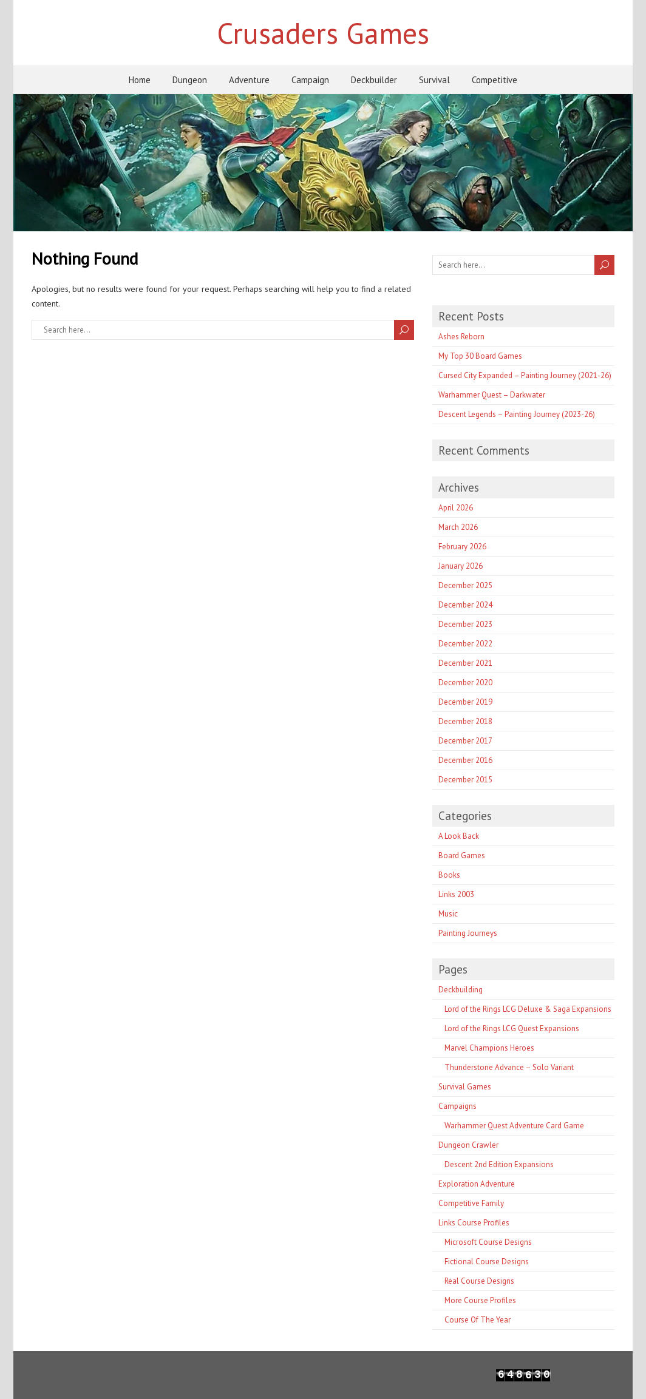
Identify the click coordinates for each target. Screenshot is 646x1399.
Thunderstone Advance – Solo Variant (509, 1067)
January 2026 (460, 566)
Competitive (494, 80)
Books (449, 875)
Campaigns (457, 1106)
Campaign (310, 80)
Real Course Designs (479, 1281)
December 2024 (465, 605)
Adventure (249, 80)
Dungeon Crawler (468, 1145)
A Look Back (458, 836)
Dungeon (189, 80)
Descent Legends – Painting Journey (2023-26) (516, 414)
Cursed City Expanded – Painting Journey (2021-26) (524, 375)
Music (448, 914)
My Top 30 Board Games (480, 356)
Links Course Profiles (473, 1223)
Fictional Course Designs (486, 1261)
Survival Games (464, 1087)
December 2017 (465, 741)
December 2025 (465, 585)
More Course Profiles (480, 1300)
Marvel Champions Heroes (489, 1048)
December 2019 (465, 702)
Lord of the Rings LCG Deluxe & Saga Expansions (527, 1009)
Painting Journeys (467, 933)
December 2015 (465, 779)
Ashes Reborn (461, 336)
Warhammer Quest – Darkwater (491, 395)
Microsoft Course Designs (488, 1242)
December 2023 (465, 624)
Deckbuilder (374, 80)
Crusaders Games (323, 33)
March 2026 (458, 527)
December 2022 (465, 644)
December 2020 (465, 682)
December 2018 (465, 721)
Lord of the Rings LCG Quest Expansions (511, 1028)
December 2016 (465, 760)
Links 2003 (456, 894)
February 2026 (462, 546)
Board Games (461, 855)
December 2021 (465, 663)
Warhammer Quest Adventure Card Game (514, 1125)
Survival (434, 80)
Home (140, 80)
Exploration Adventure (476, 1184)
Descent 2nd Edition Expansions (499, 1164)
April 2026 (455, 508)
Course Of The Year (477, 1320)
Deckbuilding (460, 989)
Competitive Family (471, 1203)
